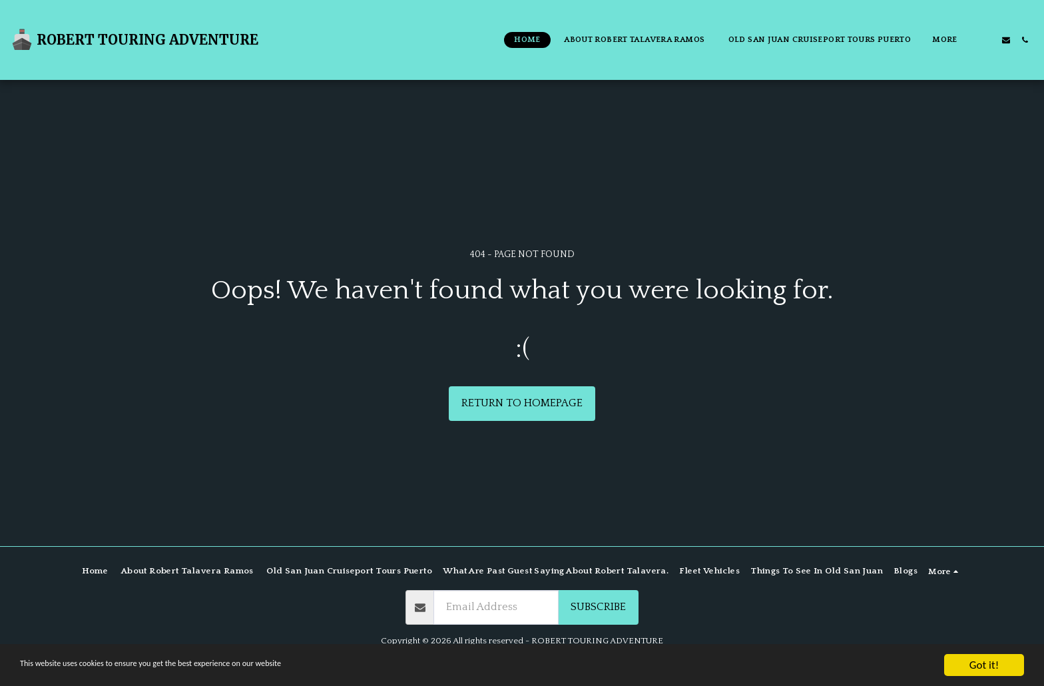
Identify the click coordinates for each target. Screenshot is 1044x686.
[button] (987, 40)
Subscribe (598, 607)
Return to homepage (522, 403)
